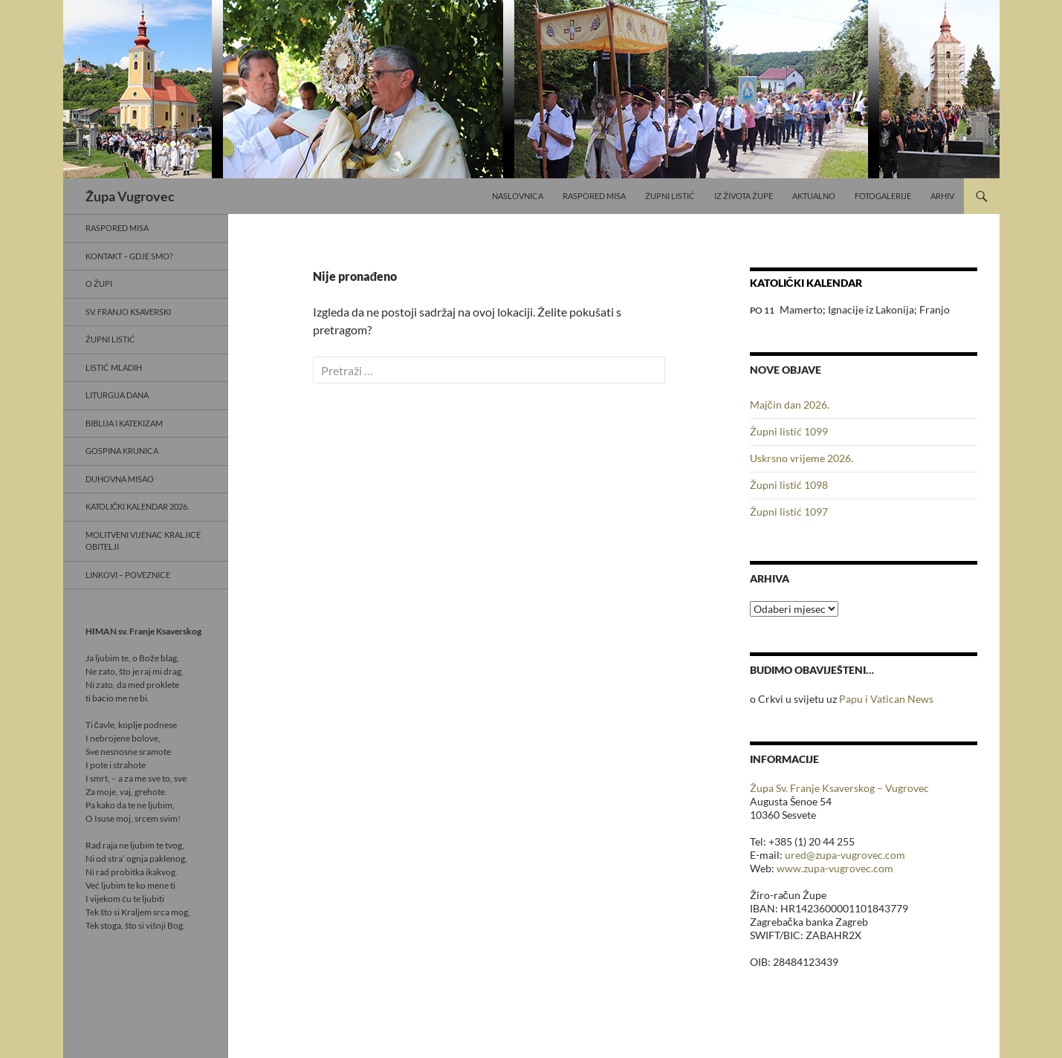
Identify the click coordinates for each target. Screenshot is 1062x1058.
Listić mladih (113, 367)
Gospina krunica (121, 450)
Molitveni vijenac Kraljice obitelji (143, 541)
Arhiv (942, 196)
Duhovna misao (119, 479)
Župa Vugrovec (130, 196)
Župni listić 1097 (789, 511)
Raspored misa (594, 196)
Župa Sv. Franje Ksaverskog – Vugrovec (839, 788)
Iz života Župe (743, 196)
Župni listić (670, 196)
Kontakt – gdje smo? (128, 256)
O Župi (98, 283)
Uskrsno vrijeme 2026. (801, 458)
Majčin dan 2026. (789, 404)
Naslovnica (517, 196)
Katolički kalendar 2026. (137, 506)
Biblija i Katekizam (124, 423)
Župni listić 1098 (789, 484)
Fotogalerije (883, 196)
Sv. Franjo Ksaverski (128, 312)
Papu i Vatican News (886, 698)
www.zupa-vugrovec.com (835, 868)
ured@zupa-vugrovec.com (845, 854)
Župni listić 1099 (789, 431)
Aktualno (813, 196)
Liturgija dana (117, 395)
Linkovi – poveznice (127, 575)
